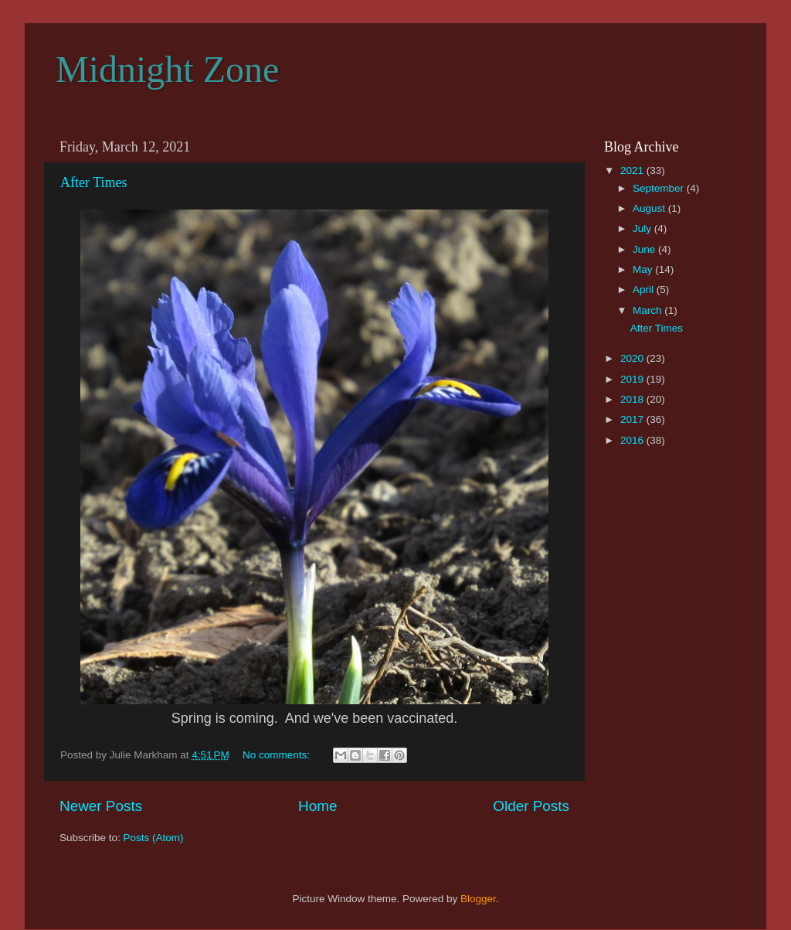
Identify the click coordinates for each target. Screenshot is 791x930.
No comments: (278, 755)
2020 (633, 358)
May (644, 269)
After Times (93, 182)
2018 (633, 399)
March (648, 310)
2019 (633, 379)
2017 (633, 419)
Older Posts (531, 806)
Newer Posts (100, 806)
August (650, 208)
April (645, 289)
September (660, 188)
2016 (633, 440)
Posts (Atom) (154, 837)
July (643, 228)
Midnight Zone (167, 69)
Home (317, 806)
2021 (633, 170)
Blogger (478, 898)
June (645, 249)
